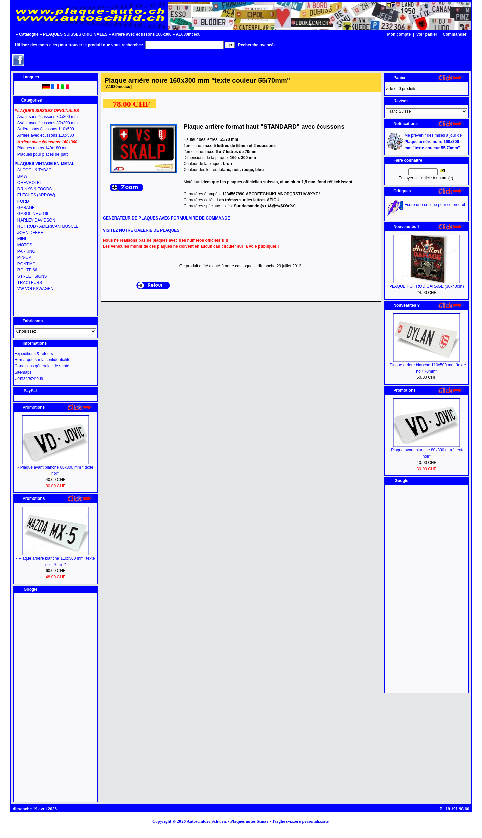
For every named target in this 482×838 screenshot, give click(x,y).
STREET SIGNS (32, 276)
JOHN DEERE (30, 232)
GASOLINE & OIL (33, 213)
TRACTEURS (29, 282)
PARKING (26, 251)
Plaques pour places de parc (43, 154)
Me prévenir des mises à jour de (433, 141)
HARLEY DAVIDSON (36, 220)
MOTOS (24, 245)
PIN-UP (24, 257)
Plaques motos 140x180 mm (43, 148)
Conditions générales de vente (42, 366)
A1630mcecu (188, 34)
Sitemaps (23, 372)
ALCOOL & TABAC (34, 170)
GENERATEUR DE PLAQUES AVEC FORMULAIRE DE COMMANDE (166, 218)
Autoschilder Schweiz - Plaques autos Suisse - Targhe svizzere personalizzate (260, 821)
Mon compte (399, 34)
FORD (23, 201)
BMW (22, 176)
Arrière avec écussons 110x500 (45, 135)
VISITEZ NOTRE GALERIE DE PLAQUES (141, 230)
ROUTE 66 (27, 270)
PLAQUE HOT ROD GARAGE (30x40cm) (426, 286)
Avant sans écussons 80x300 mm (47, 116)
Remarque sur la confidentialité (42, 359)
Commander (454, 34)
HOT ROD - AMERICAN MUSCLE (48, 226)
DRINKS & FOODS (34, 189)
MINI (21, 238)
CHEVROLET (29, 182)
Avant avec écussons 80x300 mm (47, 123)
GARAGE (26, 207)
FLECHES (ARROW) (36, 195)
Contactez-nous (29, 378)
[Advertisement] (55, 697)
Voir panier (426, 34)
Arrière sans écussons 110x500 (45, 129)
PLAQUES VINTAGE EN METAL (45, 163)
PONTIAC (26, 264)
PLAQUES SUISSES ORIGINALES (75, 34)
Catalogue (29, 34)
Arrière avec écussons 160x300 (141, 34)
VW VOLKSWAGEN (35, 288)
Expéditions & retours (34, 353)
